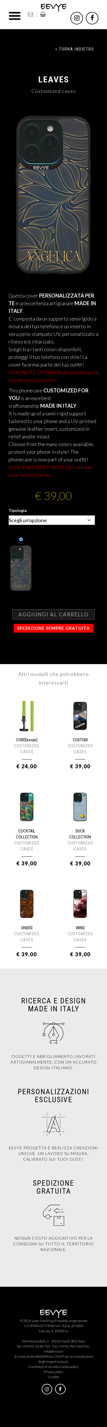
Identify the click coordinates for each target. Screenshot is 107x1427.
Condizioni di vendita (44, 1367)
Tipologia (18, 510)
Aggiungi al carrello (53, 614)
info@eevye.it (53, 1351)
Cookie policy (68, 1367)
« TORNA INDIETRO (74, 49)
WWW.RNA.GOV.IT (49, 1356)
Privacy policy (53, 1372)
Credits (53, 1377)
